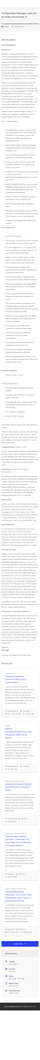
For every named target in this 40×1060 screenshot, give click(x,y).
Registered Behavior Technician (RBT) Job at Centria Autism (15, 679)
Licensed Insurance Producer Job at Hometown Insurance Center (18, 787)
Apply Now (20, 944)
